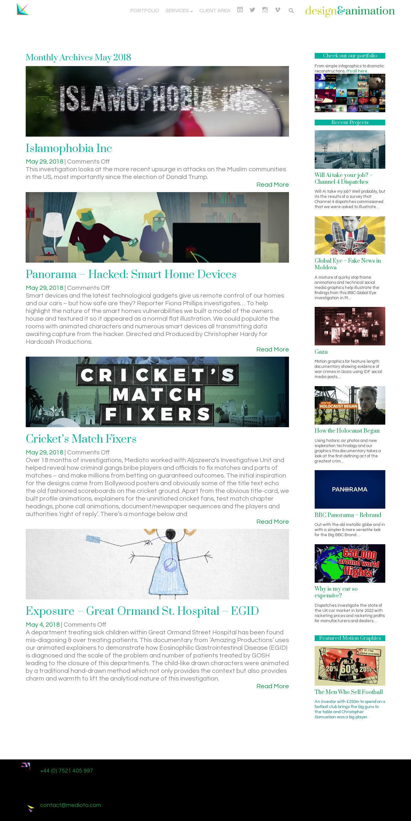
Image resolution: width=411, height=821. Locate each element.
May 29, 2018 (45, 161)
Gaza (321, 352)
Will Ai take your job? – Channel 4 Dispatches (344, 179)
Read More (272, 185)
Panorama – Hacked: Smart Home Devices (131, 275)
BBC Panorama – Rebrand (348, 515)
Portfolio (144, 10)
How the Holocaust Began (347, 431)
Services (179, 10)
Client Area (215, 10)
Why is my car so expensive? (336, 592)
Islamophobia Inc (69, 149)
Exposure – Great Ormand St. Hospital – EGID (142, 612)
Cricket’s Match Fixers (81, 439)
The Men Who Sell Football (349, 692)
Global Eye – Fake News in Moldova (348, 264)
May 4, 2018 (43, 625)
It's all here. (357, 71)
